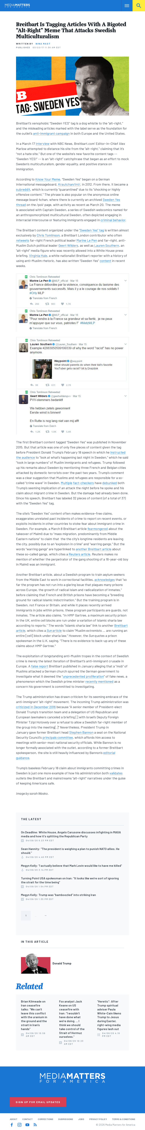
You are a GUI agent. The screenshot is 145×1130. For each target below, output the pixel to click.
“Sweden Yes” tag (91, 230)
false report (39, 666)
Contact (27, 1119)
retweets (22, 240)
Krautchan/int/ (69, 184)
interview (42, 143)
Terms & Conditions (123, 1119)
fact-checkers (83, 483)
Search (139, 6)
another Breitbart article (93, 549)
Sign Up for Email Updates (38, 1102)
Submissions (65, 1119)
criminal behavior (113, 220)
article (57, 630)
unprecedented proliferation (83, 676)
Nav (124, 6)
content (105, 261)
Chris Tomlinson (48, 235)
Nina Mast (43, 43)
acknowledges (104, 579)
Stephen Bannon (81, 732)
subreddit (23, 189)
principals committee (57, 737)
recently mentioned (99, 681)
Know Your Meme (47, 179)
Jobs (81, 1119)
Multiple (66, 483)
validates (116, 773)
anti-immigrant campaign (51, 133)
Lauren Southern (106, 245)
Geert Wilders (68, 245)
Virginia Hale (38, 255)
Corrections (45, 1119)
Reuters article (79, 554)
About (13, 1119)
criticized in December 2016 (36, 707)
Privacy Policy (98, 1119)
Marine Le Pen (86, 240)
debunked (109, 483)
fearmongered (97, 529)
